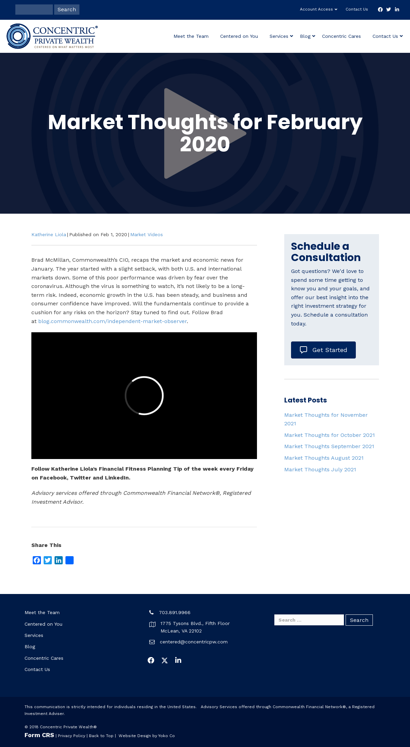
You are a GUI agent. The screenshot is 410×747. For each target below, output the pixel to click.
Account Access (316, 9)
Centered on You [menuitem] (43, 624)
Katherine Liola (48, 234)
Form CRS (39, 734)
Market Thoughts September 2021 (329, 446)
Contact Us (357, 9)
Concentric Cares (341, 36)
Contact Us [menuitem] (37, 669)
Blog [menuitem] (30, 646)
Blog (305, 36)
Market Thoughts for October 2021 (329, 435)
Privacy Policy (71, 735)
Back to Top (101, 735)
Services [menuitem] (34, 635)
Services (279, 36)
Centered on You (239, 36)
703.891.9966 (175, 612)
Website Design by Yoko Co (147, 735)
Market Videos (146, 234)
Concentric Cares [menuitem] (44, 658)
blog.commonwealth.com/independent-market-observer (112, 321)
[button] (151, 660)
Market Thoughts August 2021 (324, 458)
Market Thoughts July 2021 (320, 469)
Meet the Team (191, 36)
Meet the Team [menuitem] (42, 612)
